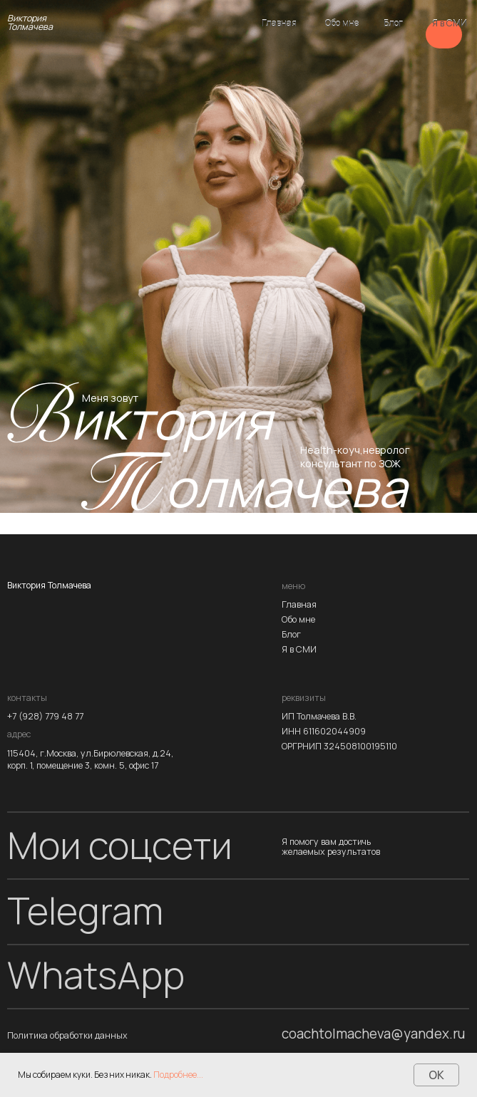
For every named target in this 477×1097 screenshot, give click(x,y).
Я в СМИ (449, 23)
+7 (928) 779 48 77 (45, 717)
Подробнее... (178, 1075)
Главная (279, 23)
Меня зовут (110, 397)
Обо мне (342, 23)
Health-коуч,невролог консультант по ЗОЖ (355, 456)
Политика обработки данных (67, 1036)
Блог (393, 23)
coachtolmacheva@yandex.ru (373, 1034)
